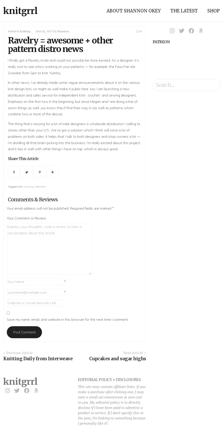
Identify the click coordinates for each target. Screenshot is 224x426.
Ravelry (34, 60)
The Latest (184, 11)
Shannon (63, 31)
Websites (40, 186)
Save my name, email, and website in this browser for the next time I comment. (68, 319)
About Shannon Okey (134, 11)
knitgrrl (20, 11)
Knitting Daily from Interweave (38, 358)
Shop (213, 11)
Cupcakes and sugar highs (117, 358)
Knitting (25, 31)
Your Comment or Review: (27, 218)
